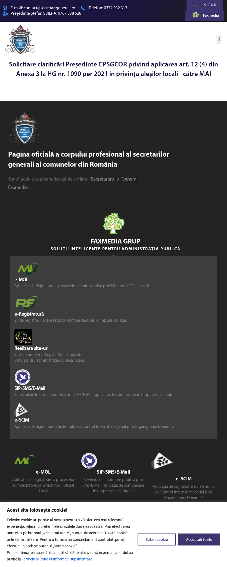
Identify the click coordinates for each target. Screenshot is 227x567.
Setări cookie (156, 539)
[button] (219, 39)
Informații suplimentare (72, 559)
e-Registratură (29, 314)
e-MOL (21, 279)
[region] (113, 534)
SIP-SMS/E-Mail (29, 388)
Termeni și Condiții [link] (37, 559)
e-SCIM (21, 420)
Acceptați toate (199, 539)
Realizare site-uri (31, 348)
